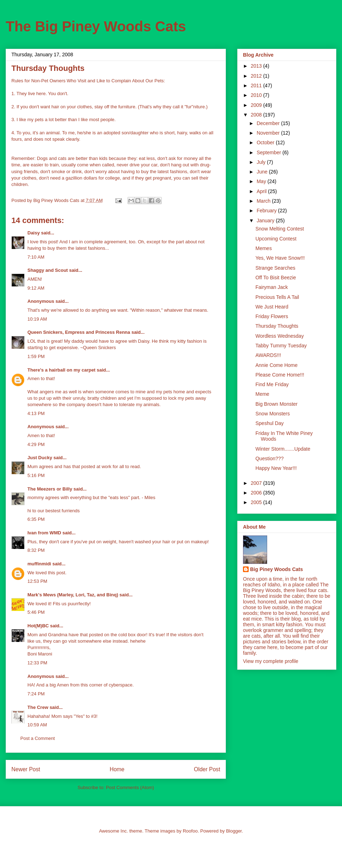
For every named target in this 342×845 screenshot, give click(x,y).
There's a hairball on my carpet (61, 370)
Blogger (234, 831)
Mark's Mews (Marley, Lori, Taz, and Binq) (72, 594)
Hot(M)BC (38, 625)
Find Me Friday (272, 384)
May (261, 181)
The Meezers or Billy (49, 489)
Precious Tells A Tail (277, 297)
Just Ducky (39, 457)
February (267, 210)
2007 (257, 483)
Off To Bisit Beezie (275, 277)
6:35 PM (36, 519)
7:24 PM (36, 693)
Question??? (269, 458)
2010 (257, 95)
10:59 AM (37, 724)
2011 (257, 85)
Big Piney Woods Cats (276, 569)
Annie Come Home (276, 365)
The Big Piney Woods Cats (96, 26)
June (262, 172)
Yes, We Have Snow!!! (280, 258)
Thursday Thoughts (276, 326)
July (261, 162)
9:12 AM (36, 288)
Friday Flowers (271, 316)
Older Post (207, 769)
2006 (257, 493)
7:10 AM (36, 257)
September (269, 152)
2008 (257, 115)
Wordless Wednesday (279, 336)
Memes (263, 248)
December (268, 123)
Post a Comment (37, 738)
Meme (262, 394)
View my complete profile (270, 661)
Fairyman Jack (271, 287)
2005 (257, 502)
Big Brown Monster (276, 404)
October (266, 142)
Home (117, 769)
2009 (257, 105)
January (266, 220)
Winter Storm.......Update (282, 449)
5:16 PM (36, 475)
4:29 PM (36, 444)
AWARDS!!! (268, 355)
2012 (257, 76)
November (268, 133)
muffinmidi (39, 563)
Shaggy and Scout (47, 270)
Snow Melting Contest (279, 229)
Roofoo (190, 831)
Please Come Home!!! (279, 375)
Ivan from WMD (44, 532)
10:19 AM (37, 319)
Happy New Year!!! (276, 468)
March (264, 201)
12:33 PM (37, 662)
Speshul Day (269, 423)
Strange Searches (275, 268)
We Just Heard (271, 307)
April (262, 191)
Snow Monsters (272, 413)
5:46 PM (36, 612)
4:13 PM (36, 413)
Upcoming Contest (275, 239)
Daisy (33, 232)
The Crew (37, 707)
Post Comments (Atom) (130, 787)
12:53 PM (37, 581)
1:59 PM (36, 356)
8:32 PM (36, 550)
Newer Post (25, 769)
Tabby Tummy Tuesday (281, 345)
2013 (257, 66)
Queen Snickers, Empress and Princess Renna (78, 332)
